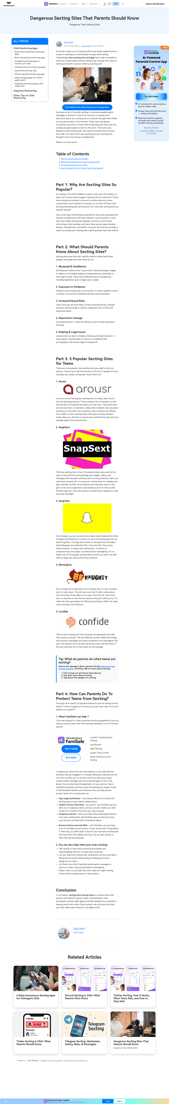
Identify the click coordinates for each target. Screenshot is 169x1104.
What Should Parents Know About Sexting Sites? (83, 162)
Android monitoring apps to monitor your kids (27, 62)
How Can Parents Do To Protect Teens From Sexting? (85, 168)
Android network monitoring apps (30, 67)
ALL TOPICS (20, 41)
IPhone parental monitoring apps (30, 74)
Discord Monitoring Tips (26, 70)
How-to (22, 1061)
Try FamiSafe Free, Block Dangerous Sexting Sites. (87, 107)
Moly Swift (69, 42)
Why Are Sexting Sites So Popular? (76, 159)
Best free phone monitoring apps (30, 57)
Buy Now (71, 757)
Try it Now (71, 749)
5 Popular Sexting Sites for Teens (76, 165)
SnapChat (72, 536)
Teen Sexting (87, 46)
